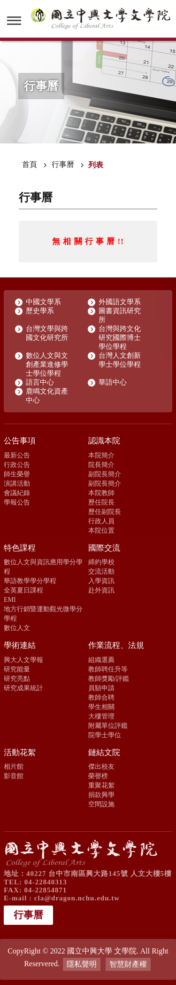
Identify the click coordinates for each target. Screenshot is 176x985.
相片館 (13, 766)
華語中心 (113, 382)
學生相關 (101, 706)
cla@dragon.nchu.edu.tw (77, 898)
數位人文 (17, 627)
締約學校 (101, 562)
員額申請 (101, 688)
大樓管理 (101, 716)
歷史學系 (40, 311)
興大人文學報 (23, 659)
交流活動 (101, 571)
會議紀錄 (17, 492)
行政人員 (101, 521)
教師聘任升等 (108, 669)
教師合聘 (101, 697)
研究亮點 (17, 678)
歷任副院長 (104, 511)
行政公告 (17, 464)
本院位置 (101, 530)
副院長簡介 (104, 474)
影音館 (13, 776)
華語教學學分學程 (30, 580)
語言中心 (40, 382)
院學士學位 (104, 735)
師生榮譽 (17, 474)
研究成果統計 (23, 688)
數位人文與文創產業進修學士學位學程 (47, 364)
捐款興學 (101, 794)
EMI (10, 599)
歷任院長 (101, 502)
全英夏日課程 (23, 590)
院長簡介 (101, 464)
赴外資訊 (101, 590)
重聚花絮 (101, 785)
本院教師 (101, 492)
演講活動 (17, 483)
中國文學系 (43, 302)
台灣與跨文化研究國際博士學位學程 (120, 337)
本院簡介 (101, 455)
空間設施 (101, 804)
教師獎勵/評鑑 (109, 678)
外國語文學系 (120, 302)
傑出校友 (101, 766)
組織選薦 (101, 659)
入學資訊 (101, 580)
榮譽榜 (98, 776)
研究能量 (17, 669)
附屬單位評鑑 (108, 725)
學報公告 (17, 502)
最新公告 (17, 455)
